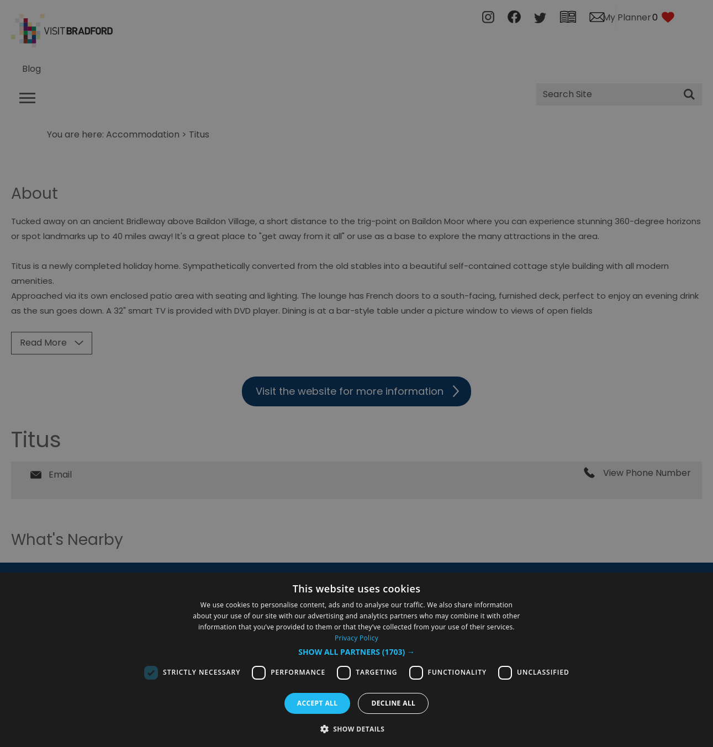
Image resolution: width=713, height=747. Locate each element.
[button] (356, 652)
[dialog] (356, 660)
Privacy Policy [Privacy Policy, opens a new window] (356, 638)
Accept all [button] (317, 703)
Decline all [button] (393, 703)
